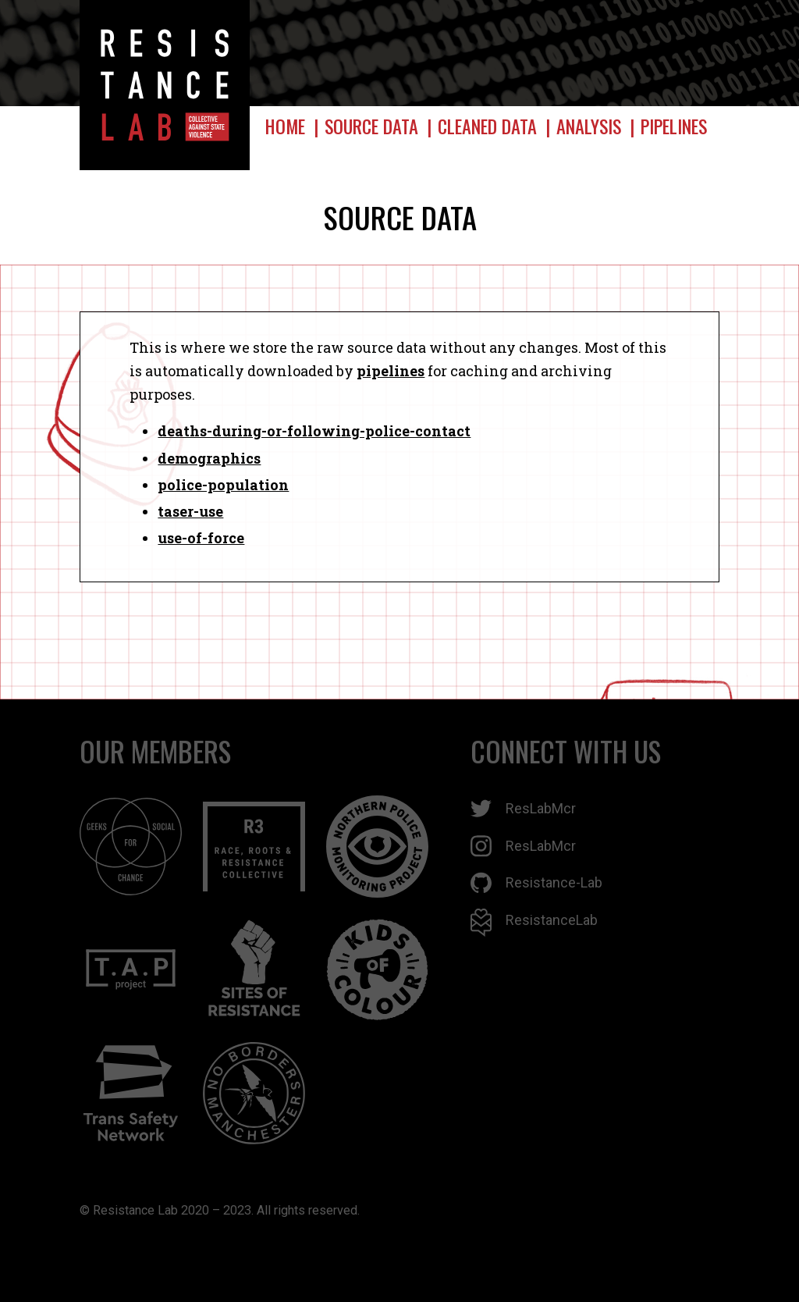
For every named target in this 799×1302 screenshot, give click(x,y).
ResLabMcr (523, 808)
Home (285, 126)
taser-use (190, 511)
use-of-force (201, 537)
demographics (209, 458)
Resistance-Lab (536, 883)
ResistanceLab (534, 923)
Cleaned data (487, 126)
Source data (371, 126)
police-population (223, 484)
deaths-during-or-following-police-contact (314, 431)
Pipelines (674, 126)
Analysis (588, 126)
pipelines (390, 370)
